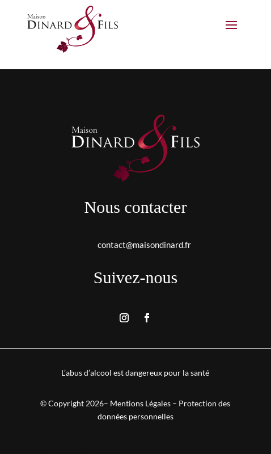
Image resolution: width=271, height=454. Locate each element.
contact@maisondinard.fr (144, 244)
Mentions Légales (140, 403)
